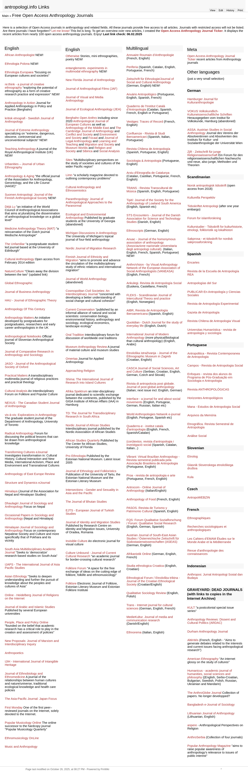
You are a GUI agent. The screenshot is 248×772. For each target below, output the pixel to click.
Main (5, 15)
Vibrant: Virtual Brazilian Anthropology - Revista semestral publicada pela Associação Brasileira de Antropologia (153, 460)
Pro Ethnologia (76, 455)
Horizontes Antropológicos (205, 398)
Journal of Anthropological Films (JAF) (91, 88)
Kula (190, 477)
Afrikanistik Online (139, 554)
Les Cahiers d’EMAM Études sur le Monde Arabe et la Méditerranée (211, 540)
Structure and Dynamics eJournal (27, 482)
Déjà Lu (10, 206)
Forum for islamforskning (204, 218)
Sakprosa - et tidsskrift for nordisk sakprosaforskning (210, 240)
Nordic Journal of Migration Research (91, 248)
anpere (192, 725)
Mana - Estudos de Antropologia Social (213, 406)
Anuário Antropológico (141, 94)
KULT (191, 607)
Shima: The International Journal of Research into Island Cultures (89, 381)
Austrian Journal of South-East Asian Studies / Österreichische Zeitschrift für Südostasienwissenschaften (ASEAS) (153, 538)
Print (240, 10)
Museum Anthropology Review (86, 346)
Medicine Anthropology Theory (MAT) (30, 228)
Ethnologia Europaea (19, 72)
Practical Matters (16, 375)
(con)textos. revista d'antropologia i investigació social (150, 443)
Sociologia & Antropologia (144, 160)
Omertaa (72, 358)
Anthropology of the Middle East (87, 127)
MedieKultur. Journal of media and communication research (150, 618)
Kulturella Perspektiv (201, 197)
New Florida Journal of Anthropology (90, 80)
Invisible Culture (76, 541)
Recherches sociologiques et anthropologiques (206, 528)
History (230, 10)
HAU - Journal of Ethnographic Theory (31, 300)
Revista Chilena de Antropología (148, 148)
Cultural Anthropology (19, 259)
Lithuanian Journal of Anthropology (210, 713)
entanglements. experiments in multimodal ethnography (86, 69)
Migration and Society (99, 144)
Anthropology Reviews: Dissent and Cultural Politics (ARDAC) (211, 621)
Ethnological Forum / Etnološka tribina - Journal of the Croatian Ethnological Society (153, 581)
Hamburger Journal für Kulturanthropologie (202, 100)
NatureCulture (14, 271)
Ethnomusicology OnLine (22, 738)
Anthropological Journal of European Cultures (87, 122)
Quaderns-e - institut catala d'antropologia (145, 427)
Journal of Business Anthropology (27, 291)
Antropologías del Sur (202, 283)
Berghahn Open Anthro (81, 117)
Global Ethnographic (19, 283)
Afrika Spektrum (76, 391)
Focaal (93, 137)
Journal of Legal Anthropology (92, 139)
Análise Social (196, 436)
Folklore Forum (76, 568)
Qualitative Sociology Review (146, 593)
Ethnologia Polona (17, 63)
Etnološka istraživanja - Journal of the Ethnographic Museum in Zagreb (152, 354)
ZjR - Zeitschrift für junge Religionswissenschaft (204, 153)
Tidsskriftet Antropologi (202, 206)
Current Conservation (80, 309)
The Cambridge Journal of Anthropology (93, 129)
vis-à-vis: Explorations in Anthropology (31, 414)
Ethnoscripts (135, 230)
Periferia (132, 67)
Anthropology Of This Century (25, 309)
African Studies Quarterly (83, 440)
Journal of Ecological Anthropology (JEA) (93, 109)
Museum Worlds (77, 147)
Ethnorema (134, 632)
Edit (221, 10)
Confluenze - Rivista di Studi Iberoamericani (146, 135)
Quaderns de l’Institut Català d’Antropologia (146, 107)
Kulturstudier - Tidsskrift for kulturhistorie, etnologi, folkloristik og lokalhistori (215, 228)
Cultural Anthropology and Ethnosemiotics (83, 188)
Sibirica (87, 151)
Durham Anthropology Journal (207, 631)
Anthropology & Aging (19, 176)
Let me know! (61, 30)
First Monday (14, 707)
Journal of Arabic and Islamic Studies (30, 607)
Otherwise (72, 56)
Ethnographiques (198, 518)
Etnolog (192, 456)
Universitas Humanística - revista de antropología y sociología (211, 331)
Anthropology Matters (19, 317)
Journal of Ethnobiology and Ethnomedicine (24, 675)
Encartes (193, 262)
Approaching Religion (80, 370)
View (212, 10)
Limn (69, 175)
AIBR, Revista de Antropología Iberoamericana (147, 312)
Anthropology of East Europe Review (30, 474)
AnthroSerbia (196, 737)
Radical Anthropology (19, 433)
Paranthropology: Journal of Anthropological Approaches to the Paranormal (89, 202)
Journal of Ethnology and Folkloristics (91, 471)
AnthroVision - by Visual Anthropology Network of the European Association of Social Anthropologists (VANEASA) (153, 268)
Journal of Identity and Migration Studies (93, 522)
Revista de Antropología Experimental (212, 303)
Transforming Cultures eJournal (26, 452)
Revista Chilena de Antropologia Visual (213, 321)
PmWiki (105, 769)
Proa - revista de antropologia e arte (151, 475)
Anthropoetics (14, 653)
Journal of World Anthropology (86, 279)
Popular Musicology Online (23, 722)
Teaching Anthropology (20, 148)
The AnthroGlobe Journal (204, 692)
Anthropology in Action (20, 102)
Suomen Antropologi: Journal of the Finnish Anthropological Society (29, 196)
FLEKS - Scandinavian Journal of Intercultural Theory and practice (149, 296)
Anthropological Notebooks (23, 336)
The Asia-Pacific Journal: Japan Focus (31, 698)
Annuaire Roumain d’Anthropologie (150, 55)
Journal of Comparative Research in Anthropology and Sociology (29, 353)
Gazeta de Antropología (203, 312)
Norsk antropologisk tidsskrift (206, 185)
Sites (69, 160)
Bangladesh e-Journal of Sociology (211, 704)
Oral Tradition (75, 334)
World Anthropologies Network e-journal (153, 414)
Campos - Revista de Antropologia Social (215, 365)
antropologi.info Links (27, 7)
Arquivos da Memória (201, 415)
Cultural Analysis (16, 391)
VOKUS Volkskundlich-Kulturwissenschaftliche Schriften (209, 112)
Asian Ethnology (16, 576)
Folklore (71, 583)
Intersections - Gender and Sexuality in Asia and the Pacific (92, 491)
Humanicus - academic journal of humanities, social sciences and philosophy (209, 674)
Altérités (192, 640)
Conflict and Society (79, 134)
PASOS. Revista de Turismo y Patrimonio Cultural (147, 509)
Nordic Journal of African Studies (88, 425)
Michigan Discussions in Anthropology (91, 233)
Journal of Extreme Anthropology (27, 130)
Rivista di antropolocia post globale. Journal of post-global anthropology (151, 385)
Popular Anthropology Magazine (209, 745)
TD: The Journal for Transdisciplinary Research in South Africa (91, 414)
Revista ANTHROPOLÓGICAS (208, 389)
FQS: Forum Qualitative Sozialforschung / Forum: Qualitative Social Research (154, 521)
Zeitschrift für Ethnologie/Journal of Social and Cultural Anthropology (150, 80)
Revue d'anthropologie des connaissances (205, 552)
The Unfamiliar (15, 244)
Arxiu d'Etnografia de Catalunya (148, 172)
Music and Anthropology (21, 746)
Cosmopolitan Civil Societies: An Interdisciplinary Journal (88, 292)
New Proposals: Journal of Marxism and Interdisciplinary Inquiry (32, 642)
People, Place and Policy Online (26, 622)
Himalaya (11, 491)
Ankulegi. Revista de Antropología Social (154, 283)
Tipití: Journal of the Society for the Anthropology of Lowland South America (154, 201)
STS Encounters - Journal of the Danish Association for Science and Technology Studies (154, 219)
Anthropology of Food (141, 499)
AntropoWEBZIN (198, 497)
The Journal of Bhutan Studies (86, 501)
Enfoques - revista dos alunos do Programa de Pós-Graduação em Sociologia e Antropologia (209, 377)
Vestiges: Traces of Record (145, 121)
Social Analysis (109, 151)
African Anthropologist (20, 55)
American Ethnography (202, 658)
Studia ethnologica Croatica (145, 565)
